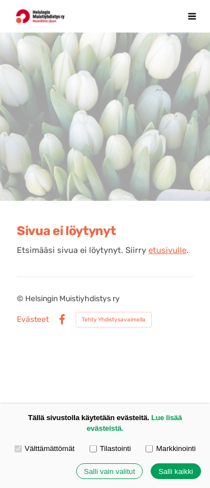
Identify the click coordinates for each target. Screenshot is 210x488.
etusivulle (167, 250)
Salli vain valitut (109, 471)
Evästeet (33, 320)
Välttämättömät (45, 448)
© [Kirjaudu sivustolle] (21, 298)
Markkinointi (170, 448)
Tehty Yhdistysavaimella (114, 319)
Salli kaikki (175, 471)
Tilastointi (110, 448)
